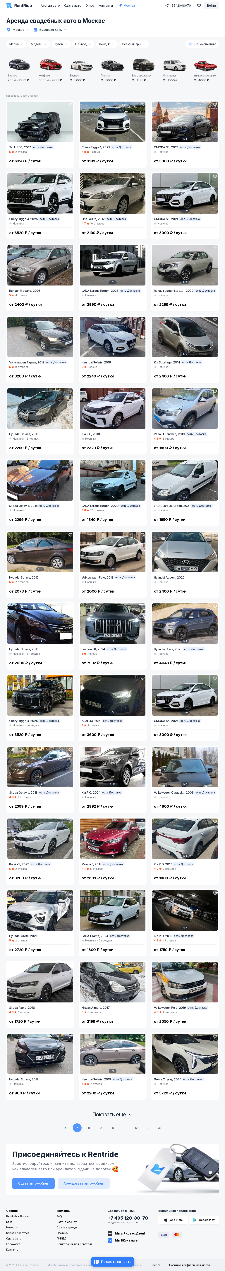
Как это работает (17, 1233)
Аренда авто (50, 5)
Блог (9, 1221)
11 (124, 1128)
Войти (211, 5)
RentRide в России (18, 1216)
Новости (11, 1227)
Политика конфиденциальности (189, 1265)
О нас (90, 5)
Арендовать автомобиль (83, 1183)
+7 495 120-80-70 (128, 1218)
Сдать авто (72, 5)
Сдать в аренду (67, 1227)
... (148, 1128)
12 (136, 1128)
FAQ (59, 1216)
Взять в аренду (67, 1221)
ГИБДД (61, 1238)
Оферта (155, 1265)
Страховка (13, 1244)
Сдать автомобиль (33, 1183)
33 (160, 1128)
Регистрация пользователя (74, 1244)
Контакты (105, 5)
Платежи (62, 1233)
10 (112, 1128)
